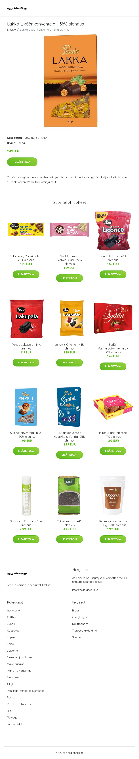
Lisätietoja (22, 161)
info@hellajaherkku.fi (85, 590)
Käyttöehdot (80, 624)
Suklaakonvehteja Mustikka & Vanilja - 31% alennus (69, 436)
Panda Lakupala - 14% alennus (26, 346)
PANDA (44, 137)
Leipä (10, 644)
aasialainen (14, 610)
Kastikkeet (13, 630)
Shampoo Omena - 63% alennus (26, 523)
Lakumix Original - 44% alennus (69, 346)
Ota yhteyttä (80, 617)
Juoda (11, 624)
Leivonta (12, 650)
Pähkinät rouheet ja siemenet (25, 690)
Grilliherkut (13, 617)
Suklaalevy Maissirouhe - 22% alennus (26, 258)
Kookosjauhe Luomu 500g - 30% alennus (113, 523)
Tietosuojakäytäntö (84, 630)
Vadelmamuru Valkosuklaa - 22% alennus (69, 260)
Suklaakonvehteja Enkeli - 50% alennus (26, 434)
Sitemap (77, 637)
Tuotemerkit (30, 137)
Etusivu (11, 29)
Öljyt (10, 684)
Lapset (11, 637)
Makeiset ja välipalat (20, 657)
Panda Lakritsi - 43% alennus (113, 258)
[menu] (129, 8)
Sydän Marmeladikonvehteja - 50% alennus (113, 348)
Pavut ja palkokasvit (19, 704)
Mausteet (13, 677)
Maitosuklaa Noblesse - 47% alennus (113, 434)
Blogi (75, 610)
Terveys (12, 717)
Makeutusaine (15, 664)
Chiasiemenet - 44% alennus (70, 523)
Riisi (9, 711)
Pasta (10, 697)
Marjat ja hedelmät (19, 670)
